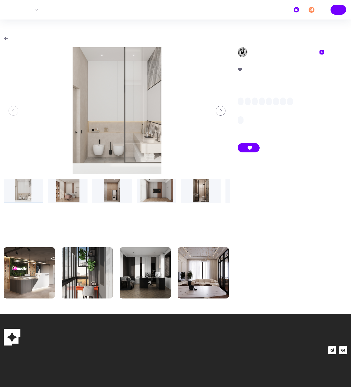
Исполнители (36, 10)
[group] (117, 110)
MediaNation (315, 365)
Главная (14, 9)
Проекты (23, 9)
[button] (220, 111)
